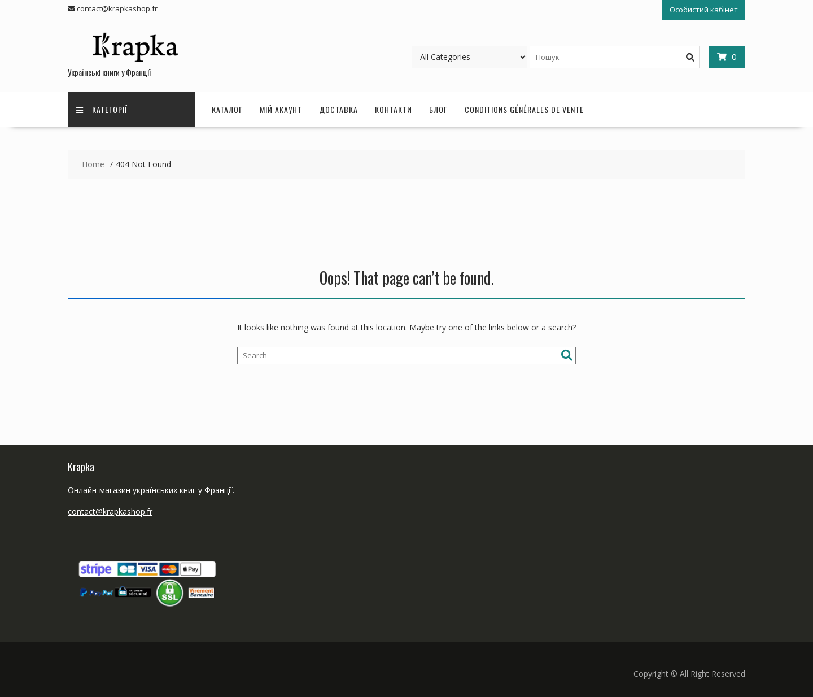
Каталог (227, 109)
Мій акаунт (281, 109)
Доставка (338, 109)
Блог (438, 109)
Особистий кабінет (704, 10)
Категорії (102, 109)
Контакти (393, 109)
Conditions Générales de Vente (524, 109)
